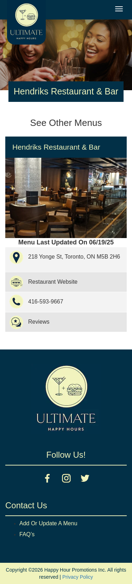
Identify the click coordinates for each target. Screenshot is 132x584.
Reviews (38, 322)
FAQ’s (26, 534)
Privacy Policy (77, 577)
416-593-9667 (45, 302)
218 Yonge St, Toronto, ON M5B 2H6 (74, 257)
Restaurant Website (52, 282)
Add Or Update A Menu (48, 523)
